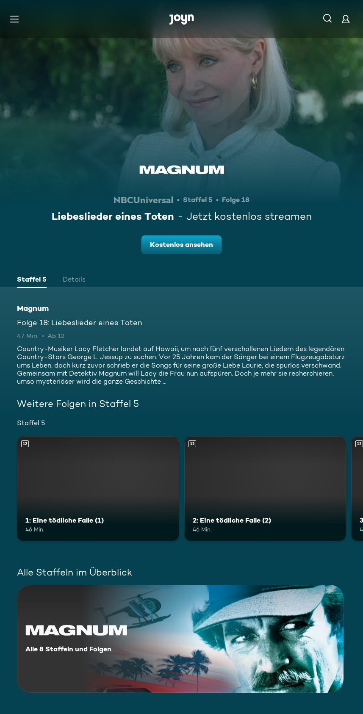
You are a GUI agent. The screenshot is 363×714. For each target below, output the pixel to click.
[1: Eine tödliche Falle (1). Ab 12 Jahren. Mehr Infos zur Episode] (98, 489)
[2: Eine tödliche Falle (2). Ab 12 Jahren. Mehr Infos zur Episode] (265, 489)
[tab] (31, 280)
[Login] (346, 18)
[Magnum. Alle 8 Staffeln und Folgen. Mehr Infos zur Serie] (180, 639)
